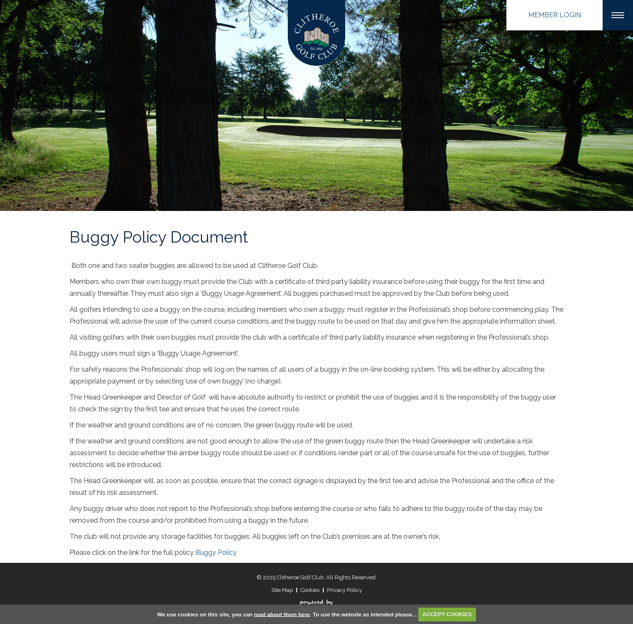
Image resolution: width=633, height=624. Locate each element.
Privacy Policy (344, 590)
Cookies (309, 590)
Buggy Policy (216, 552)
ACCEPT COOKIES (447, 614)
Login (554, 15)
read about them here (282, 614)
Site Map (282, 590)
